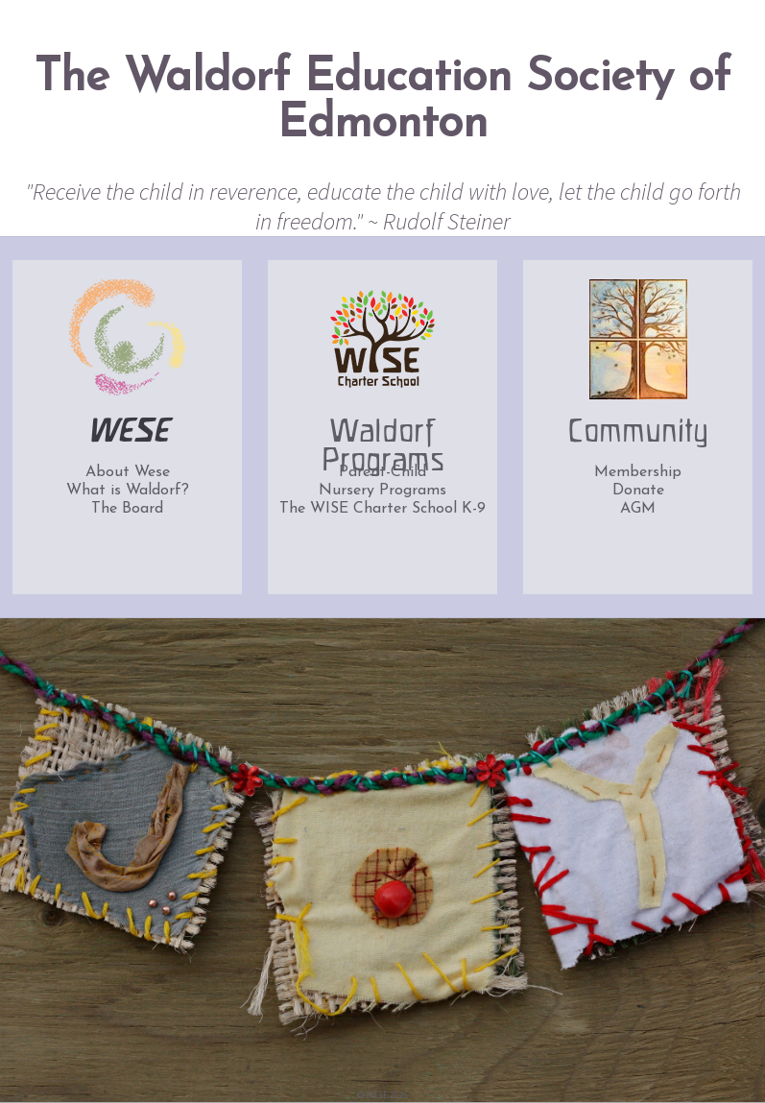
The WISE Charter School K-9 (382, 508)
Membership (637, 472)
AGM (638, 508)
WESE (127, 433)
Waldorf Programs (383, 440)
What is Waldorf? (127, 490)
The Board (127, 508)
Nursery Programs (382, 490)
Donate (638, 490)
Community (637, 433)
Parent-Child (382, 472)
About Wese (127, 472)
